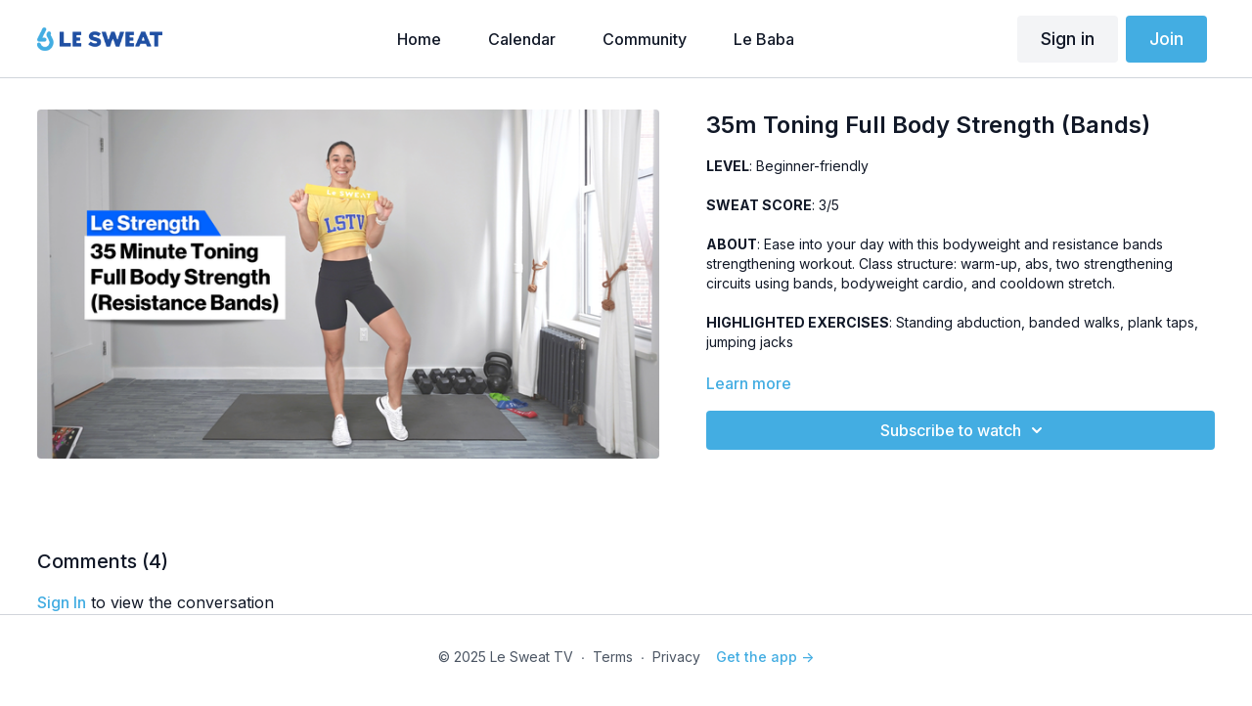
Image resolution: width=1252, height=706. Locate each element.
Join (1166, 38)
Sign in (1068, 38)
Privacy (676, 656)
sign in (61, 602)
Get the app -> (765, 656)
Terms (613, 656)
